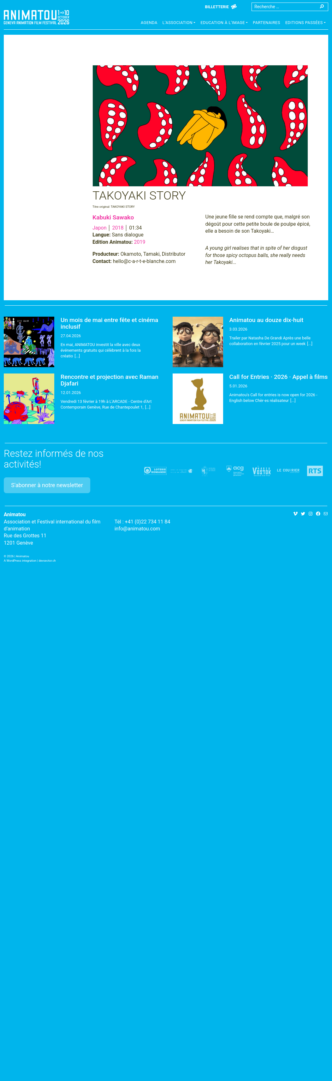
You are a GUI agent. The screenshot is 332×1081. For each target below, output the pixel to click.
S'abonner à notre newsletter (47, 485)
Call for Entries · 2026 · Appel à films (278, 376)
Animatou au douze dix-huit (266, 320)
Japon (99, 228)
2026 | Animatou (18, 556)
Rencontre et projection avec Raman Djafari (109, 380)
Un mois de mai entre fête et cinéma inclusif (109, 323)
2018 (117, 228)
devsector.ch (47, 560)
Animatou (36, 17)
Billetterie (217, 6)
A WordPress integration (20, 560)
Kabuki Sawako (113, 217)
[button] (179, 23)
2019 (139, 242)
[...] (77, 356)
